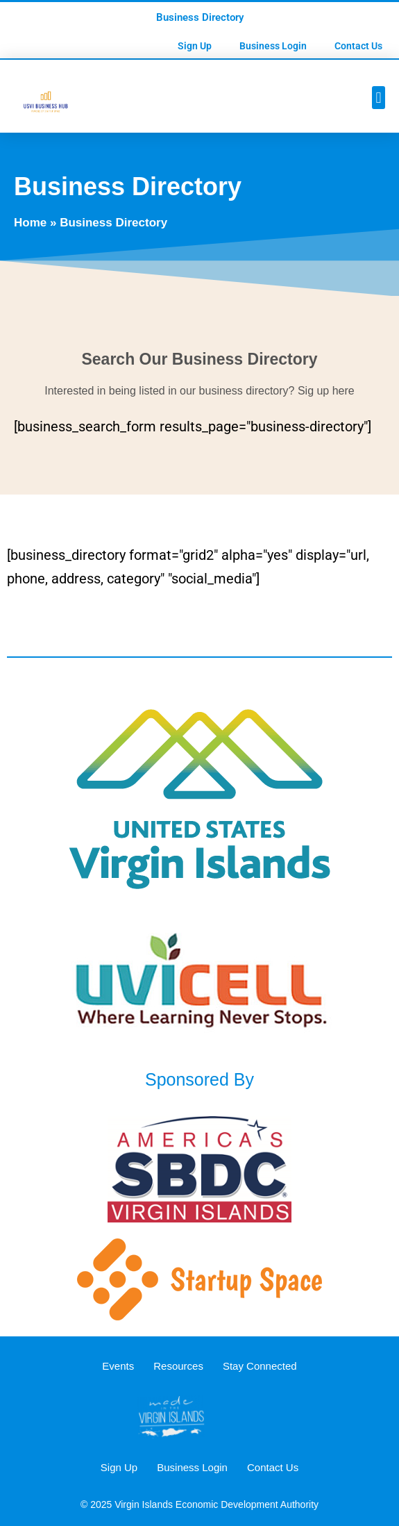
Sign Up (195, 45)
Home (30, 222)
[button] (378, 97)
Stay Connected (260, 1366)
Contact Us (358, 45)
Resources (178, 1366)
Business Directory (200, 17)
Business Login (273, 45)
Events (118, 1366)
